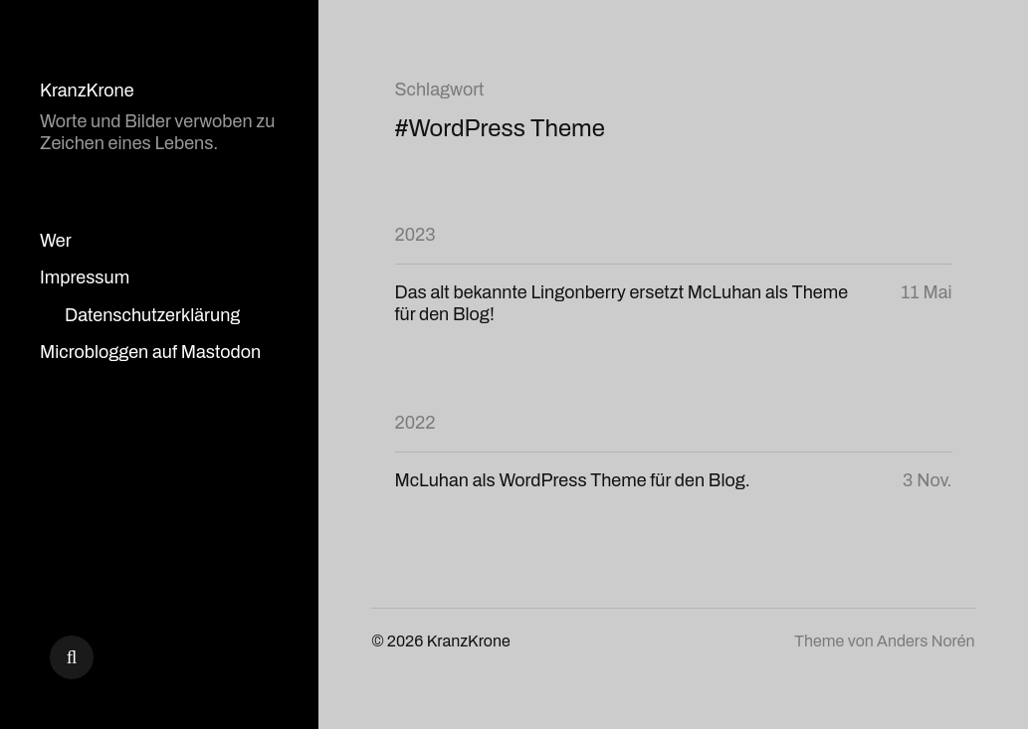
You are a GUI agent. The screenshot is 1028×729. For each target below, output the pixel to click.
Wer (56, 241)
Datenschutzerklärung (152, 315)
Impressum (84, 277)
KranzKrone (87, 90)
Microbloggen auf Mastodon (150, 352)
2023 (415, 235)
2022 (415, 423)
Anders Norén (925, 641)
